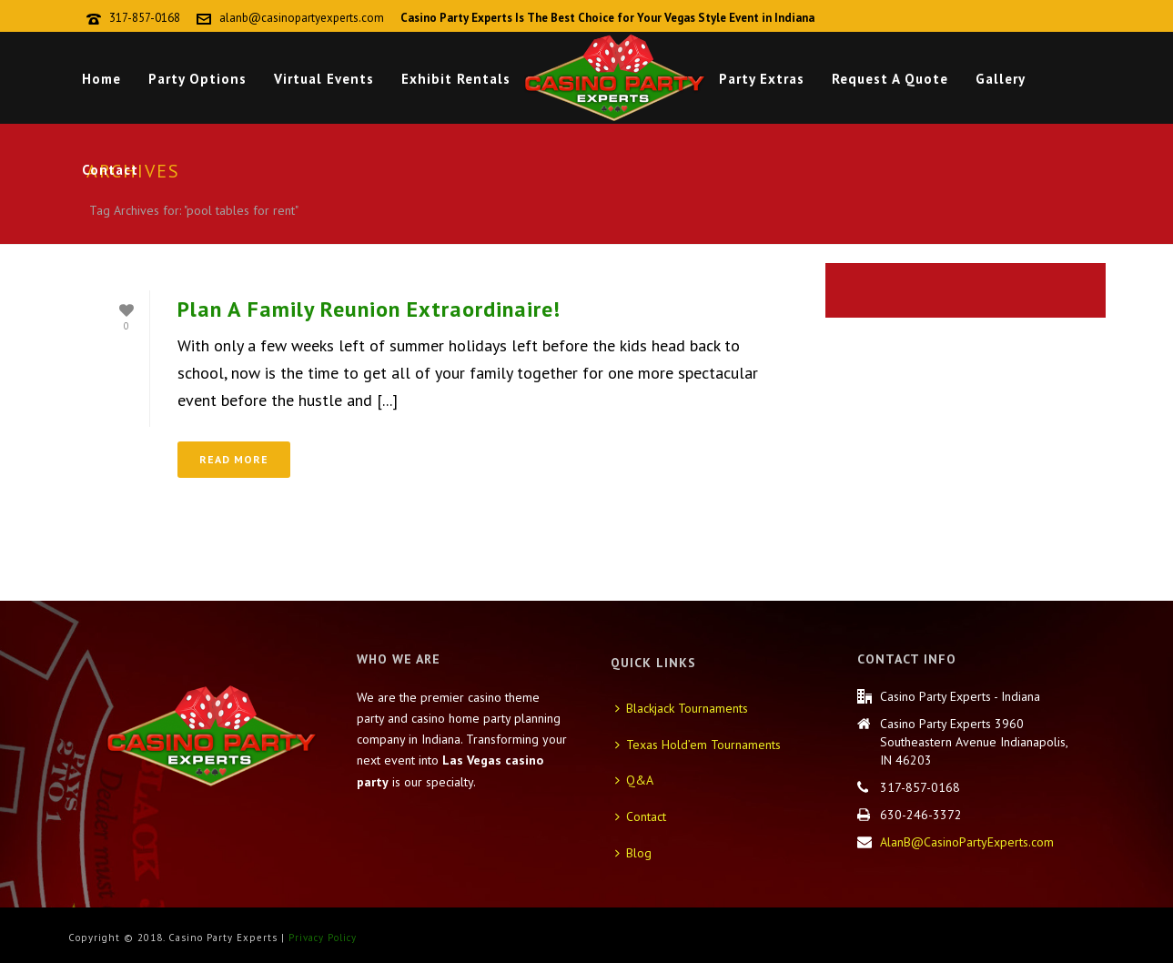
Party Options (197, 78)
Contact (110, 169)
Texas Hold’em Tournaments (698, 744)
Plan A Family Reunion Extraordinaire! (369, 309)
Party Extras (761, 78)
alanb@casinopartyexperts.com (301, 17)
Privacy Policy (322, 937)
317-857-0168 (144, 17)
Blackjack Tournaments (681, 708)
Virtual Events (324, 78)
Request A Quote (890, 78)
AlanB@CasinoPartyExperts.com (967, 842)
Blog (633, 853)
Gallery (1001, 78)
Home (101, 78)
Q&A (634, 780)
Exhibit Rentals (456, 78)
